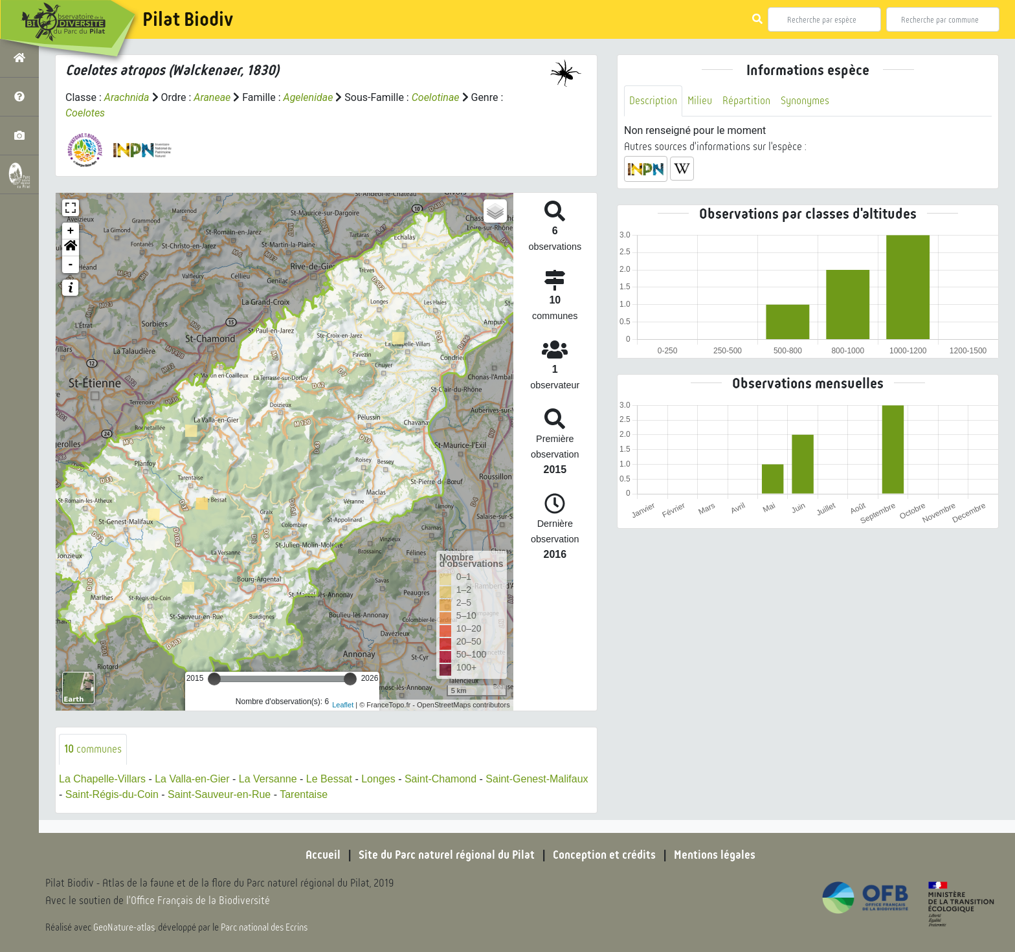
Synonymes (805, 100)
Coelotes (85, 113)
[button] (70, 247)
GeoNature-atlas (124, 927)
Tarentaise (304, 794)
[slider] (214, 678)
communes (93, 749)
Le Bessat (329, 778)
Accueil (323, 855)
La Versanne (268, 778)
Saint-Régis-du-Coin (112, 794)
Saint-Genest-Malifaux (536, 778)
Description (653, 100)
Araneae (212, 97)
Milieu (699, 100)
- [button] (70, 264)
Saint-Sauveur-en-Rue (219, 794)
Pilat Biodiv (187, 19)
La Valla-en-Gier (192, 778)
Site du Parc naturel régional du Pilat (447, 855)
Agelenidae (308, 97)
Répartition (746, 100)
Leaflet (342, 705)
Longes (378, 778)
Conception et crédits (604, 855)
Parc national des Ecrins (264, 927)
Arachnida (127, 97)
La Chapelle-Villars (102, 778)
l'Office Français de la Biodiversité (198, 900)
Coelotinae (436, 97)
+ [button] (70, 231)
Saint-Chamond (440, 778)
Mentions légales (714, 855)
